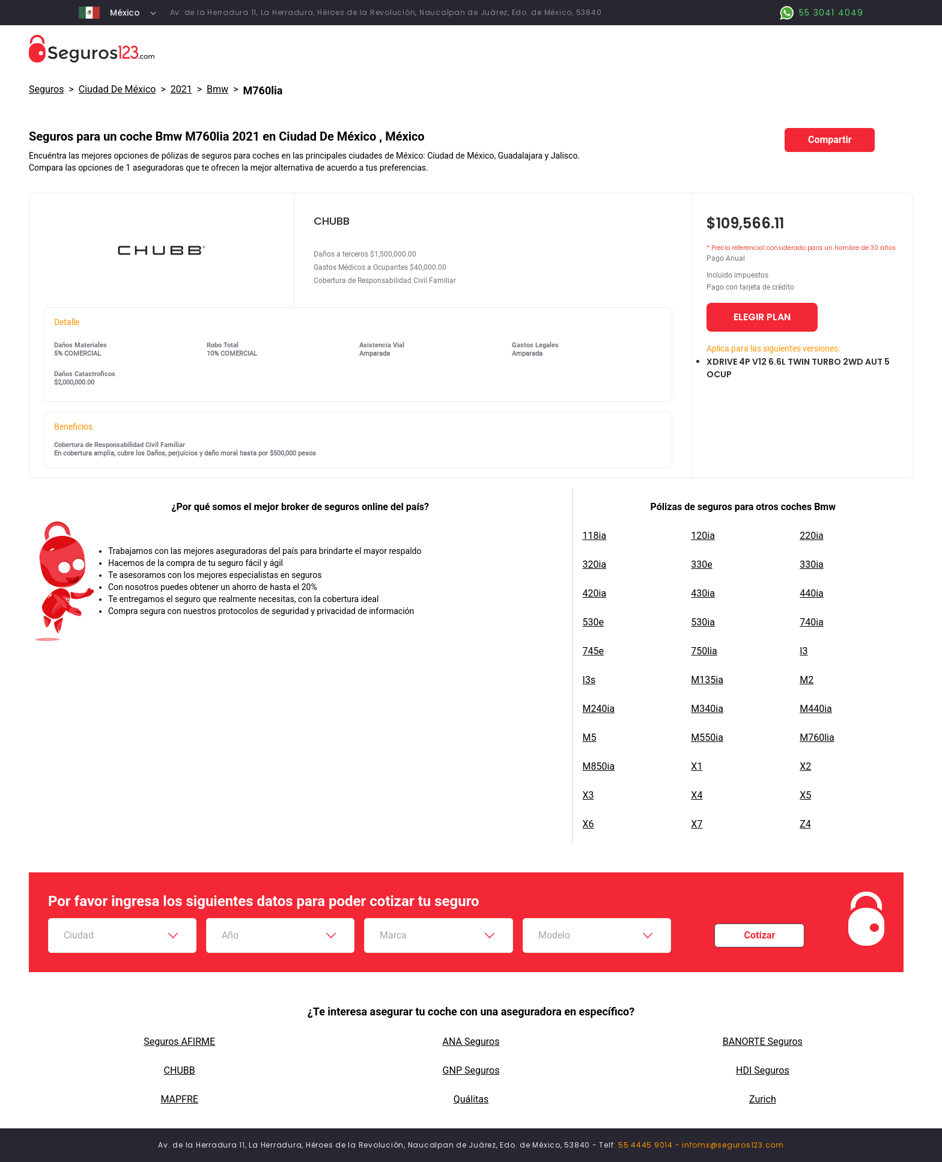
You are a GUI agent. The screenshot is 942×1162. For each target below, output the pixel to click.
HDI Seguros (762, 1070)
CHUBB (179, 1070)
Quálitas (471, 1099)
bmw (217, 89)
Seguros (46, 89)
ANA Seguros (471, 1041)
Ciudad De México (117, 89)
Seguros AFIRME (179, 1041)
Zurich (762, 1099)
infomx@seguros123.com (733, 1145)
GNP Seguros (471, 1070)
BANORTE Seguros (763, 1041)
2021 (181, 89)
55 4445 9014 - (650, 1145)
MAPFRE (179, 1099)
